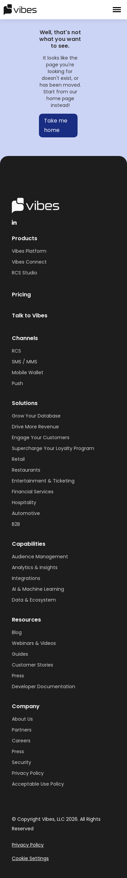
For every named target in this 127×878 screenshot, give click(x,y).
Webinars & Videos (34, 643)
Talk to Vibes (29, 315)
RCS (16, 350)
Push (17, 383)
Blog (17, 632)
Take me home (55, 125)
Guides (20, 654)
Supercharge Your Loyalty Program (53, 448)
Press (18, 675)
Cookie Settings (30, 858)
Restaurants (26, 470)
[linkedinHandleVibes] (14, 222)
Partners (21, 729)
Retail (18, 459)
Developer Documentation (43, 686)
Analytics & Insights (35, 567)
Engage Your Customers (40, 437)
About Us (22, 719)
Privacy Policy (28, 773)
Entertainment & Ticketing (43, 480)
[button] (117, 9)
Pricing (21, 294)
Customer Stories (32, 664)
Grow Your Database (36, 415)
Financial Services (33, 491)
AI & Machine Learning (38, 589)
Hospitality (24, 502)
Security (21, 762)
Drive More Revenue (35, 426)
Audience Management (40, 556)
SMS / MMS (24, 361)
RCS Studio (24, 272)
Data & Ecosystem (34, 599)
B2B (16, 524)
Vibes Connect (29, 261)
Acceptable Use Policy (38, 784)
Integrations (26, 578)
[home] (40, 9)
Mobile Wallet (27, 372)
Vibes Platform (29, 251)
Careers (21, 740)
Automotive (26, 513)
